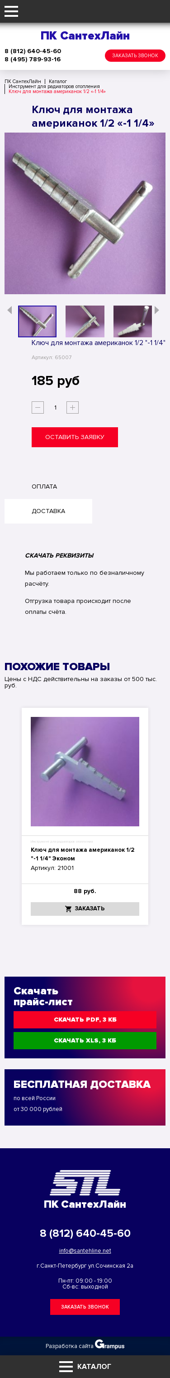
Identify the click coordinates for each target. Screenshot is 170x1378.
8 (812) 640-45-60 (33, 51)
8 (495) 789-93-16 (33, 59)
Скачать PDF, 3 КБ (85, 1019)
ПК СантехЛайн (85, 36)
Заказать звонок (135, 56)
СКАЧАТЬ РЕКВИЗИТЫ (59, 555)
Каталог (85, 1366)
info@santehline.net (85, 1251)
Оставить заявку (74, 437)
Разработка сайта (85, 1344)
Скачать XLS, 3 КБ (85, 1040)
